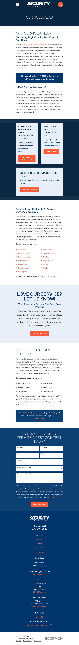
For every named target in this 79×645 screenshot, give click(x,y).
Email (42, 454)
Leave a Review (39, 333)
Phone (19, 454)
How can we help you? (24, 474)
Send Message (39, 504)
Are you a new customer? (24, 467)
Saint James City (24, 261)
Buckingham (22, 272)
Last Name (44, 447)
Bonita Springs (23, 268)
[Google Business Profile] (37, 617)
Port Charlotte (48, 261)
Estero (45, 264)
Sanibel (46, 257)
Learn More (51, 152)
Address (19, 461)
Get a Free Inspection (27, 158)
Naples (45, 268)
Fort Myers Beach (24, 257)
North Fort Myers (24, 253)
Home (39, 539)
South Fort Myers (49, 253)
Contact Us (39, 552)
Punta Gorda (22, 264)
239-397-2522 (39, 528)
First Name (20, 447)
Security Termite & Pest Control (36, 45)
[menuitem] (18, 641)
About (39, 544)
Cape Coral (22, 250)
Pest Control (39, 548)
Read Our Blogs (29, 189)
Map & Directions (39, 575)
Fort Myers (47, 249)
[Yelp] (42, 617)
